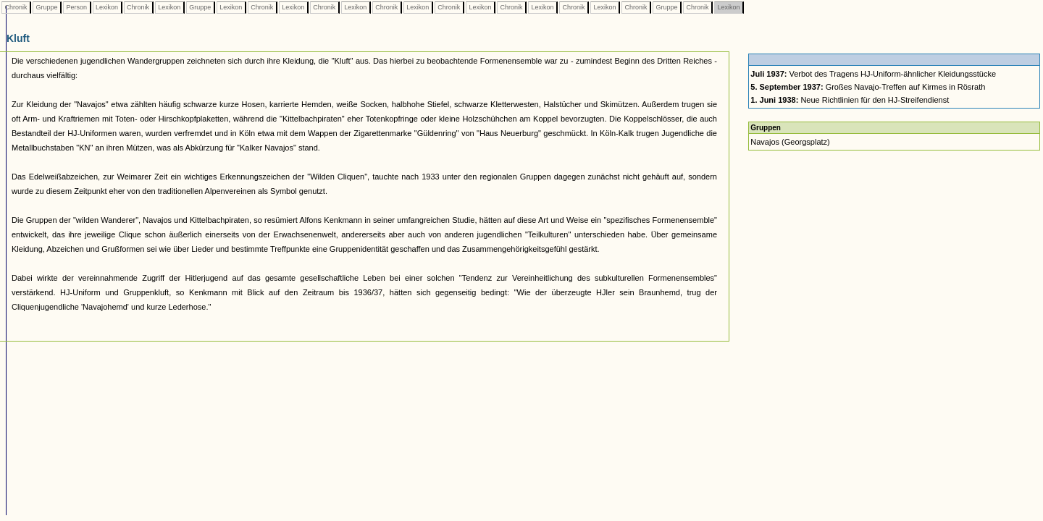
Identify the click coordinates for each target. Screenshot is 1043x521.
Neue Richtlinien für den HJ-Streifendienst (849, 100)
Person (76, 7)
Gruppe (46, 7)
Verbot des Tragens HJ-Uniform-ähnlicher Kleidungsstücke (873, 73)
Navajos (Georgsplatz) (789, 141)
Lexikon (107, 7)
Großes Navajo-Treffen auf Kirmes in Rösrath (867, 86)
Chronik (16, 7)
